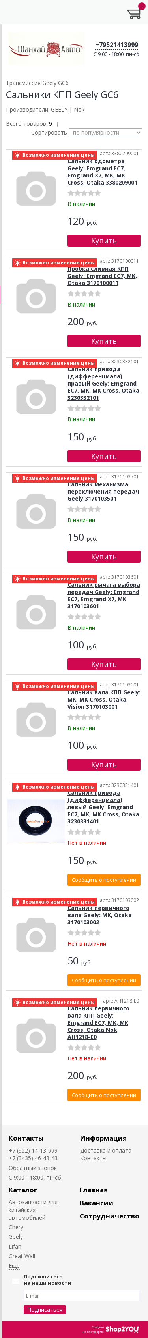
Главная (94, 1189)
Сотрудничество (109, 1215)
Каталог (23, 1189)
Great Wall (22, 1256)
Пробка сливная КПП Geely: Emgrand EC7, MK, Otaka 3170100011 (102, 276)
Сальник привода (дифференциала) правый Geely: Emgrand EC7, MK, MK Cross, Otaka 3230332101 (103, 383)
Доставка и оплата (105, 1150)
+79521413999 (116, 44)
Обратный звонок (33, 1168)
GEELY (59, 109)
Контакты (26, 1138)
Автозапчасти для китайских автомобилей (33, 1209)
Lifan (15, 1246)
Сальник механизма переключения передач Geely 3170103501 (103, 491)
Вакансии (96, 1202)
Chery (16, 1227)
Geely (16, 1236)
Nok (79, 109)
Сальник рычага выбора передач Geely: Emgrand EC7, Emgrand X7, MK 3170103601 (103, 595)
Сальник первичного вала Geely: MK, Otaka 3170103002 (99, 915)
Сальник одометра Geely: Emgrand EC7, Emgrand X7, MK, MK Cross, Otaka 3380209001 (102, 171)
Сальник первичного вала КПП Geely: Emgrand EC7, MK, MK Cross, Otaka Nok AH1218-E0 (98, 1022)
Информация (103, 1138)
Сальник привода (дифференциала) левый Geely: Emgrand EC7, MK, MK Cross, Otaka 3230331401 (103, 807)
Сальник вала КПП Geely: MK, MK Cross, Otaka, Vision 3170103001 (104, 699)
